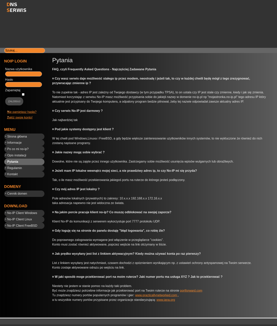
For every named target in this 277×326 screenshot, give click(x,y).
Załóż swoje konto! (20, 117)
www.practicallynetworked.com (156, 295)
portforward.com (191, 290)
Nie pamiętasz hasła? (22, 112)
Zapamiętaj (12, 90)
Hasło (9, 79)
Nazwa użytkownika (18, 69)
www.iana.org (166, 299)
